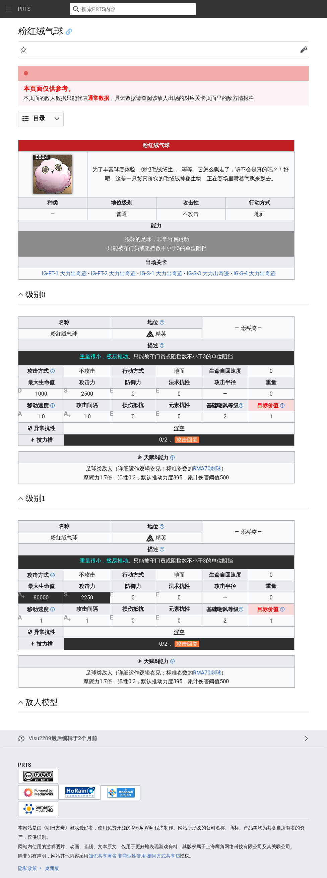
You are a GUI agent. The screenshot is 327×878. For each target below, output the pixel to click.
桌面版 (52, 868)
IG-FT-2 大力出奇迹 (113, 273)
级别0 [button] (35, 294)
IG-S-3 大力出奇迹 (208, 273)
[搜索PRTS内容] (133, 9)
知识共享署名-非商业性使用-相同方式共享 (132, 856)
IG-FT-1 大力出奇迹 (64, 273)
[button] (8, 9)
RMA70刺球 (207, 468)
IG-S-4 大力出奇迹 (255, 273)
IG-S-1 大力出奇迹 (161, 273)
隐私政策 (27, 868)
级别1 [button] (35, 498)
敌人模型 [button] (41, 702)
